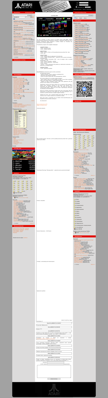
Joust (15, 204)
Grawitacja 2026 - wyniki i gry (20, 30)
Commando (16, 205)
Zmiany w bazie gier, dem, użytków (81, 38)
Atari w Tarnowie (77, 52)
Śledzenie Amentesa (78, 163)
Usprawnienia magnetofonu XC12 (20, 82)
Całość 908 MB (78, 228)
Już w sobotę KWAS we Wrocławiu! (21, 24)
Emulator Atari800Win (17, 103)
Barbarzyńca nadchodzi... (19, 55)
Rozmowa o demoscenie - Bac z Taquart (22, 32)
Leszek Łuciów (77, 164)
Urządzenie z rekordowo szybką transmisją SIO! (23, 20)
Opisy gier (15, 199)
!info (84, 139)
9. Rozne (76, 215)
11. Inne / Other (77, 66)
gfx (92, 137)
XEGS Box (76, 259)
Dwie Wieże (16, 216)
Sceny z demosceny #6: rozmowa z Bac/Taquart (23, 35)
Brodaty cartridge (17, 47)
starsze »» (32, 57)
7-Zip (24, 197)
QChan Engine (17, 98)
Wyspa (15, 213)
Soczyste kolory (77, 258)
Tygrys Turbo (77, 249)
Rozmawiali (75, 151)
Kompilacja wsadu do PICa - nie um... (82, 46)
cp (92, 135)
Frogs (15, 202)
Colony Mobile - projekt (18, 231)
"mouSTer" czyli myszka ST (80, 179)
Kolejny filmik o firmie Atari (79, 24)
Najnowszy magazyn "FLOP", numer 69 (22, 39)
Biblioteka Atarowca (17, 108)
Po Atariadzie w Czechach (19, 23)
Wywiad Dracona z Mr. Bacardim (81, 153)
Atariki (14, 137)
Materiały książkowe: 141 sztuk (20, 130)
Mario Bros (16, 206)
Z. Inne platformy (78, 227)
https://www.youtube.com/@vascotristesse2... (46, 338)
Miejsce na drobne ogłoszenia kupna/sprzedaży (84, 185)
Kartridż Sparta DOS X (18, 81)
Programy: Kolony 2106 (79, 181)
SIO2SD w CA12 (77, 245)
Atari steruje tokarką (78, 262)
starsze (32, 100)
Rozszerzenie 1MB (78, 251)
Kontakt (14, 146)
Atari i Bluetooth (77, 242)
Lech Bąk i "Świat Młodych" (79, 156)
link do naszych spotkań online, (80, 77)
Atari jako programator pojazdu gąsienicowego (23, 53)
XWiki (14, 138)
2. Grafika (77, 201)
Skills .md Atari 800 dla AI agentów (81, 40)
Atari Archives (16, 141)
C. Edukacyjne (78, 219)
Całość (16, 197)
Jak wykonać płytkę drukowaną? (81, 255)
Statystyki (15, 232)
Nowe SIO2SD (77, 244)
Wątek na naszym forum (42, 105)
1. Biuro (76, 199)
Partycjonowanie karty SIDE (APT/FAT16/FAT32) (23, 92)
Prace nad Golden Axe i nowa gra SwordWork (23, 26)
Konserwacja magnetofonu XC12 (20, 84)
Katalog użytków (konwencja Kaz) (80, 193)
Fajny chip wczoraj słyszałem (80, 30)
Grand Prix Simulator (18, 221)
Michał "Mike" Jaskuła (78, 157)
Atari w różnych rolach (78, 260)
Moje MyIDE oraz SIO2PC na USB (81, 253)
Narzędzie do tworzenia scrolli (20, 80)
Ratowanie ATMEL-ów (78, 246)
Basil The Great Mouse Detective (20, 217)
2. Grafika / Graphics (78, 57)
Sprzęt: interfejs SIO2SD (79, 188)
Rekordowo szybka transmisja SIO (81, 44)
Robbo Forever (17, 208)
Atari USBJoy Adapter (78, 180)
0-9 (14, 181)
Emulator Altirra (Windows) (18, 106)
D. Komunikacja (78, 221)
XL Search (15, 144)
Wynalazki (75, 238)
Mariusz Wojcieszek (78, 161)
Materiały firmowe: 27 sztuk (19, 131)
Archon (15, 214)
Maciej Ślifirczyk (77, 170)
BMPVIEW (16, 94)
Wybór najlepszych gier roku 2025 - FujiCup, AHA (24, 45)
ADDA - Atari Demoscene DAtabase (81, 132)
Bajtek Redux (16, 134)
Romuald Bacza (77, 162)
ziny (84, 147)
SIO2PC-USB (77, 243)
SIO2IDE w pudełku (78, 261)
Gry (76, 18)
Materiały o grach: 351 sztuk (19, 132)
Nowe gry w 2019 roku (18, 86)
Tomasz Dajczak (77, 154)
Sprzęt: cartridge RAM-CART (80, 184)
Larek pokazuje (17, 88)
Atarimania (15, 140)
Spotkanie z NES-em (18, 22)
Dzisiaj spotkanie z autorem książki (21, 48)
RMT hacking (77, 32)
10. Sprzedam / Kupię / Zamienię (81, 65)
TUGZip (26, 197)
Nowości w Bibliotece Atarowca (20, 50)
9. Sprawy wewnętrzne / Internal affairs (82, 64)
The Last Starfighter (18, 215)
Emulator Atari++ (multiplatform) (19, 105)
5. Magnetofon (78, 207)
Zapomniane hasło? (78, 9)
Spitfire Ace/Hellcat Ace (18, 211)
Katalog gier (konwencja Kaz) (19, 175)
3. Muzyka (77, 203)
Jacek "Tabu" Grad (78, 168)
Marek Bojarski (77, 172)
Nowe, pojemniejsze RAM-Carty (80, 178)
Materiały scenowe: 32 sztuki (19, 129)
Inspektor (15, 220)
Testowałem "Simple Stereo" (80, 250)
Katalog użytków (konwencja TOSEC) (81, 231)
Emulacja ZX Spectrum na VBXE (20, 89)
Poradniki (15, 77)
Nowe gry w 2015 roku (18, 91)
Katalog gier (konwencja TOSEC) (20, 195)
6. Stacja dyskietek (79, 209)
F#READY (76, 158)
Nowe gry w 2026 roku (18, 78)
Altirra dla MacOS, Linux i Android (81, 50)
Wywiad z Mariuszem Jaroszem (80, 152)
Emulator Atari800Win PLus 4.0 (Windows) (22, 104)
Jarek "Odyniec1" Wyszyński (80, 171)
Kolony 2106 (16, 209)
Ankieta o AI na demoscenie (19, 41)
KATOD (75, 160)
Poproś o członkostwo (87, 9)
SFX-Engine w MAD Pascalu (19, 79)
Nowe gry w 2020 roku (18, 85)
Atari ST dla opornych (18, 95)
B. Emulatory (77, 217)
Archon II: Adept (17, 210)
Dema (85, 18)
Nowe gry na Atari (78, 26)
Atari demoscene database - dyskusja (20, 229)
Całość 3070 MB (17, 192)
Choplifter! (16, 203)
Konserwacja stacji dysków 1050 (20, 83)
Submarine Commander (18, 201)
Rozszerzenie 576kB (78, 257)
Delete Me (76, 36)
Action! (75, 48)
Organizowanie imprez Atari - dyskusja (21, 228)
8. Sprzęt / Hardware (78, 63)
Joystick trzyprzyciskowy (79, 252)
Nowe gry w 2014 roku (18, 96)
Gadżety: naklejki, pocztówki (80, 183)
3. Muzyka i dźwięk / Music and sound (82, 58)
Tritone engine (16, 97)
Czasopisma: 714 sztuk (18, 128)
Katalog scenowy (77, 134)
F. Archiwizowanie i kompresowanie (82, 225)
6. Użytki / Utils (77, 61)
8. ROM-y (76, 213)
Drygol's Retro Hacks (17, 142)
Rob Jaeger (76, 167)
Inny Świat (16, 219)
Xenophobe (16, 207)
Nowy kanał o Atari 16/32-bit (19, 43)
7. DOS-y (76, 211)
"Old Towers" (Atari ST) (18, 200)
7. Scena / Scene (77, 62)
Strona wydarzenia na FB (42, 104)
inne (23, 191)
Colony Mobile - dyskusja (18, 230)
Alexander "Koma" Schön (79, 169)
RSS (31, 17)
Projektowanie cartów (78, 247)
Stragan (75, 177)
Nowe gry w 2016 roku (18, 90)
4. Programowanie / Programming (81, 59)
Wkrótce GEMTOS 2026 (18, 34)
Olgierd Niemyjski (78, 173)
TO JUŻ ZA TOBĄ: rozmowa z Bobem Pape (83, 165)
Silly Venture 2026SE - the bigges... (81, 34)
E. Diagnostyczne (78, 223)
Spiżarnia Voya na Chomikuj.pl (19, 133)
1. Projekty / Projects (78, 56)
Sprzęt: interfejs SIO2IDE (79, 187)
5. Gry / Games (77, 60)
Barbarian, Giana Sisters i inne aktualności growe (24, 28)
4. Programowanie (78, 205)
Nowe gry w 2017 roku (18, 87)
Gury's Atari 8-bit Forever (18, 139)
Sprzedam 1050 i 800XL (79, 42)
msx (89, 141)
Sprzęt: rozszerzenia (78, 182)
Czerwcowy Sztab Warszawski (80, 28)
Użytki (80, 18)
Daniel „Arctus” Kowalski (79, 159)
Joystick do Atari (77, 248)
